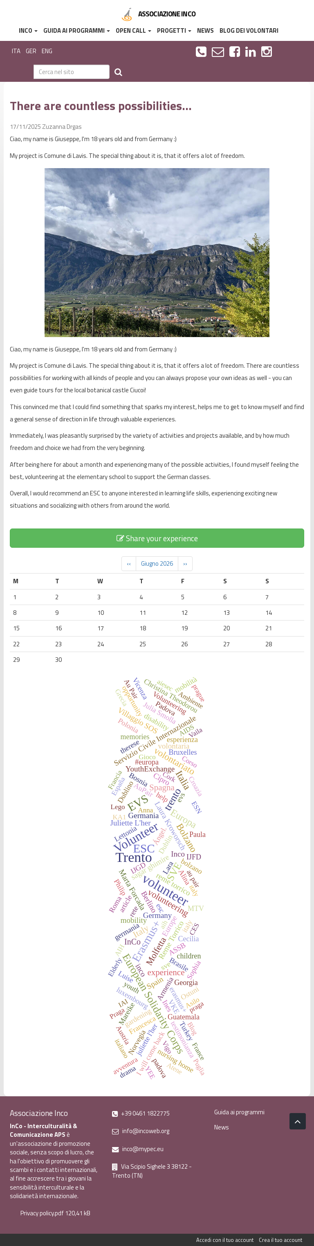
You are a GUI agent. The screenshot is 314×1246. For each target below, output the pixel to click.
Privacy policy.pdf (42, 1213)
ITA (16, 51)
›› (185, 563)
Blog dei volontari (249, 30)
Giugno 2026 (157, 563)
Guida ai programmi (76, 30)
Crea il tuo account (280, 1240)
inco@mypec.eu (138, 1149)
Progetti (174, 30)
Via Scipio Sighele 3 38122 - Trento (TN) (152, 1171)
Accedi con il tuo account (224, 1240)
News (205, 30)
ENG (47, 51)
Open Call (133, 30)
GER (31, 51)
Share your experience (157, 538)
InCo (28, 30)
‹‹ (129, 563)
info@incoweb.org (140, 1131)
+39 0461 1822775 (141, 1113)
